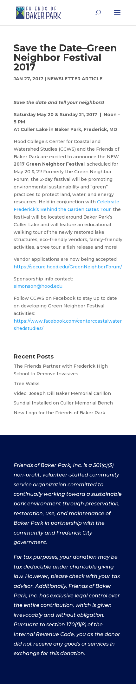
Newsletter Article (74, 79)
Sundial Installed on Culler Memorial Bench (63, 403)
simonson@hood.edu (38, 286)
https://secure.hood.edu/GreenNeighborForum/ (68, 267)
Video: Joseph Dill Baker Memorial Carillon (62, 393)
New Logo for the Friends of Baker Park (59, 413)
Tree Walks (27, 383)
